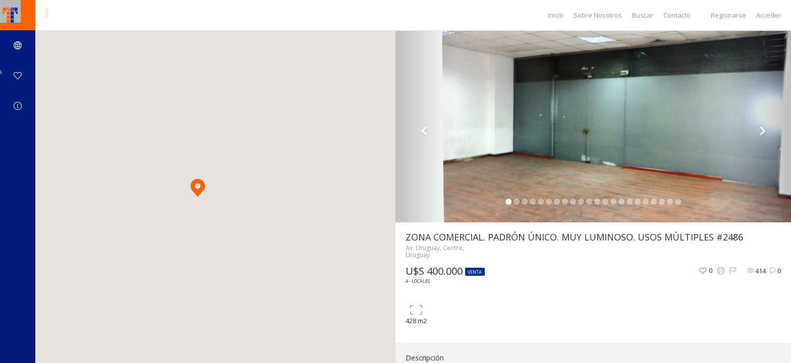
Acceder (768, 15)
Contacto (677, 15)
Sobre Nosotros (598, 15)
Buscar (642, 15)
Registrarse (728, 15)
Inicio (555, 15)
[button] (197, 187)
